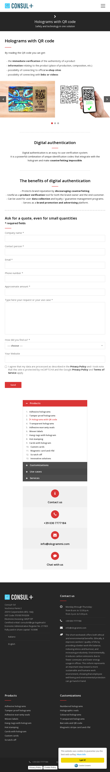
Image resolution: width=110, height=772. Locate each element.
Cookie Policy (50, 767)
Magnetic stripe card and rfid (75, 727)
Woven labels (36, 431)
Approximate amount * (17, 286)
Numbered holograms (71, 706)
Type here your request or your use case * (29, 299)
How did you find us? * (17, 339)
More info (81, 754)
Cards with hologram (40, 442)
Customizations (37, 465)
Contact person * (14, 246)
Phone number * (14, 273)
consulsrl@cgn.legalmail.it (32, 622)
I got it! (82, 760)
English (10, 644)
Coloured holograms (70, 714)
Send (13, 384)
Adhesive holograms (39, 411)
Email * (9, 259)
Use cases (34, 472)
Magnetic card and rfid (42, 450)
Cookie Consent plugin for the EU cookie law (83, 765)
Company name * (14, 232)
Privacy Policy (78, 366)
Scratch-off (36, 454)
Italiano (10, 636)
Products (33, 404)
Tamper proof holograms (42, 415)
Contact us (55, 502)
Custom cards (37, 446)
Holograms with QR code (44, 419)
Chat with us (55, 564)
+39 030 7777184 (55, 523)
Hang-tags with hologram (42, 435)
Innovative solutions (40, 458)
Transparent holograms (41, 423)
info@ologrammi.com (55, 544)
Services (33, 478)
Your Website (12, 353)
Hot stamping (36, 439)
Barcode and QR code (71, 723)
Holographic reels (69, 710)
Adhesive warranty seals (42, 427)
